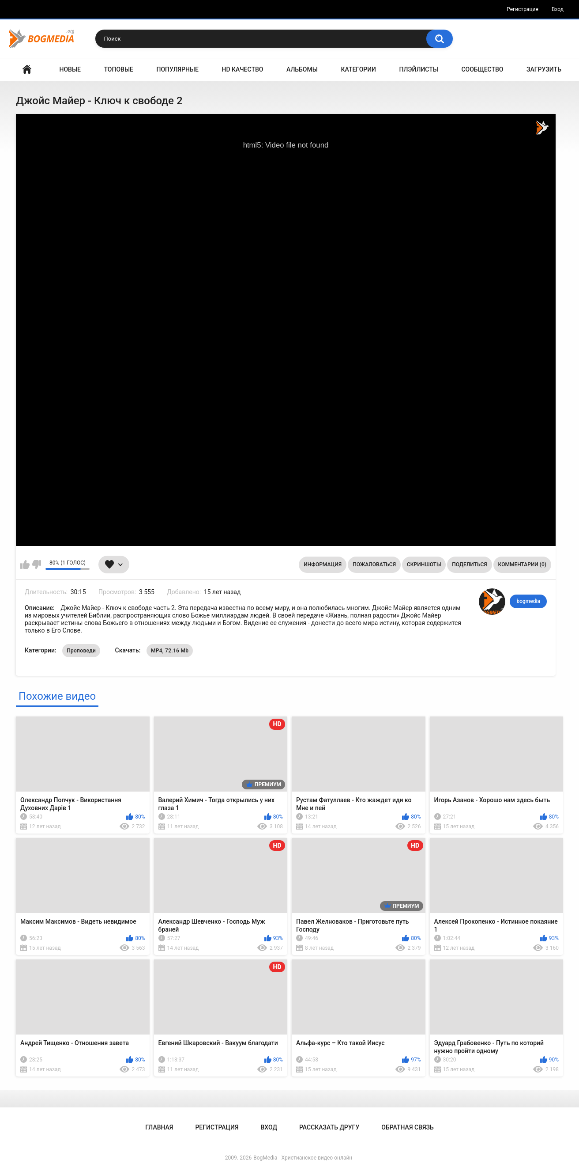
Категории (358, 69)
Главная (27, 69)
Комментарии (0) (522, 564)
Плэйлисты (418, 69)
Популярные (178, 69)
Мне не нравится (36, 564)
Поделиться (469, 564)
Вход (558, 9)
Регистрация (522, 9)
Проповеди (81, 651)
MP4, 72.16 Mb (169, 651)
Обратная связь (407, 1127)
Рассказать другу (329, 1127)
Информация (323, 564)
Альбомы (302, 69)
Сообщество (482, 69)
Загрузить (543, 69)
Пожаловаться (374, 564)
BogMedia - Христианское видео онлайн (302, 1158)
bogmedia (528, 601)
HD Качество (242, 69)
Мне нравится (25, 564)
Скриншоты (424, 564)
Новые (70, 69)
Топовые (118, 69)
